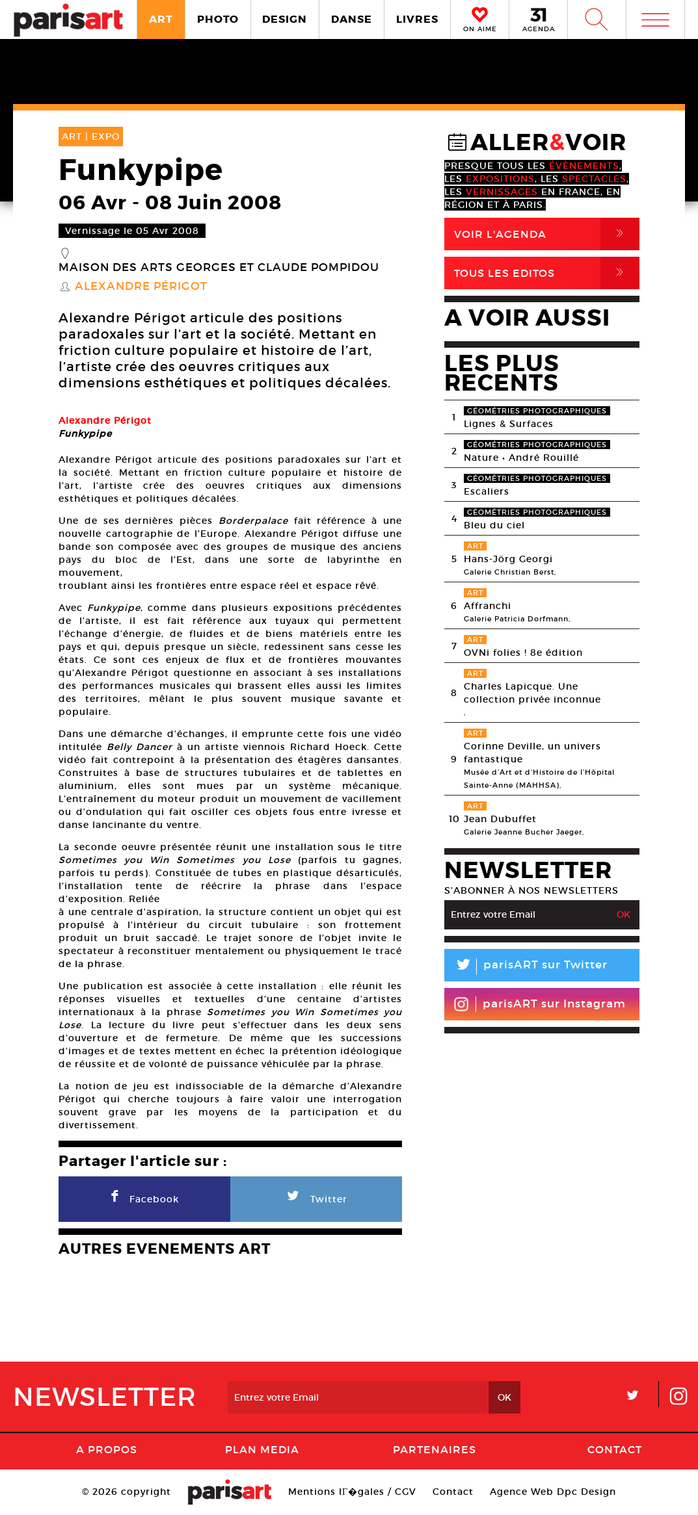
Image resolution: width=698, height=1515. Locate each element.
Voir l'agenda (546, 234)
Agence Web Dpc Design (553, 1491)
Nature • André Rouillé (521, 457)
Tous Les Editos (546, 273)
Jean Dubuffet (500, 819)
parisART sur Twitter (526, 966)
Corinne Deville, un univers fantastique (532, 752)
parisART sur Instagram (539, 1004)
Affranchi (487, 606)
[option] (230, 404)
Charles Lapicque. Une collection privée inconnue (532, 692)
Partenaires (434, 1449)
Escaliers (486, 491)
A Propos (106, 1449)
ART (161, 19)
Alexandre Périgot (141, 286)
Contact (614, 1449)
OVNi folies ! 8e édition (523, 652)
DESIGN (284, 19)
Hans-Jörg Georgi (508, 559)
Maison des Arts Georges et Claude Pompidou (219, 267)
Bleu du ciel (494, 525)
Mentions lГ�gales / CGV (352, 1491)
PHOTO (218, 19)
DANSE (351, 19)
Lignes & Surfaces (509, 424)
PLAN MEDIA (262, 1449)
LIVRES (417, 19)
